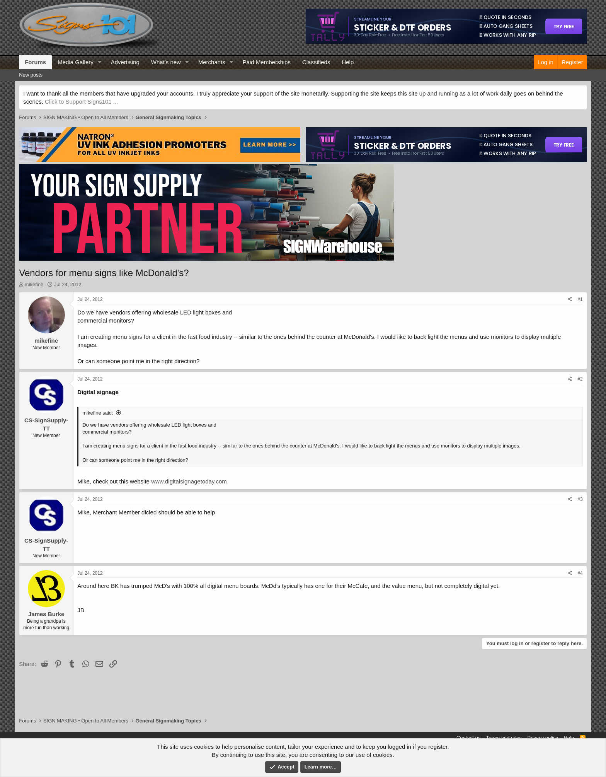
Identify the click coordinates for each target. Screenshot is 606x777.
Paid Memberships (267, 62)
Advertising (125, 62)
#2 (579, 379)
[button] (99, 62)
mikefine (34, 284)
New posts (31, 75)
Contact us (468, 738)
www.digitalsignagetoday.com (189, 481)
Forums (35, 62)
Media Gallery (76, 62)
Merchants (211, 62)
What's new (166, 62)
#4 (579, 573)
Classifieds (316, 62)
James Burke (46, 614)
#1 (579, 299)
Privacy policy (543, 738)
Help (348, 62)
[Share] (570, 299)
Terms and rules (504, 738)
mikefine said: (97, 413)
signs (135, 336)
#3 (579, 499)
